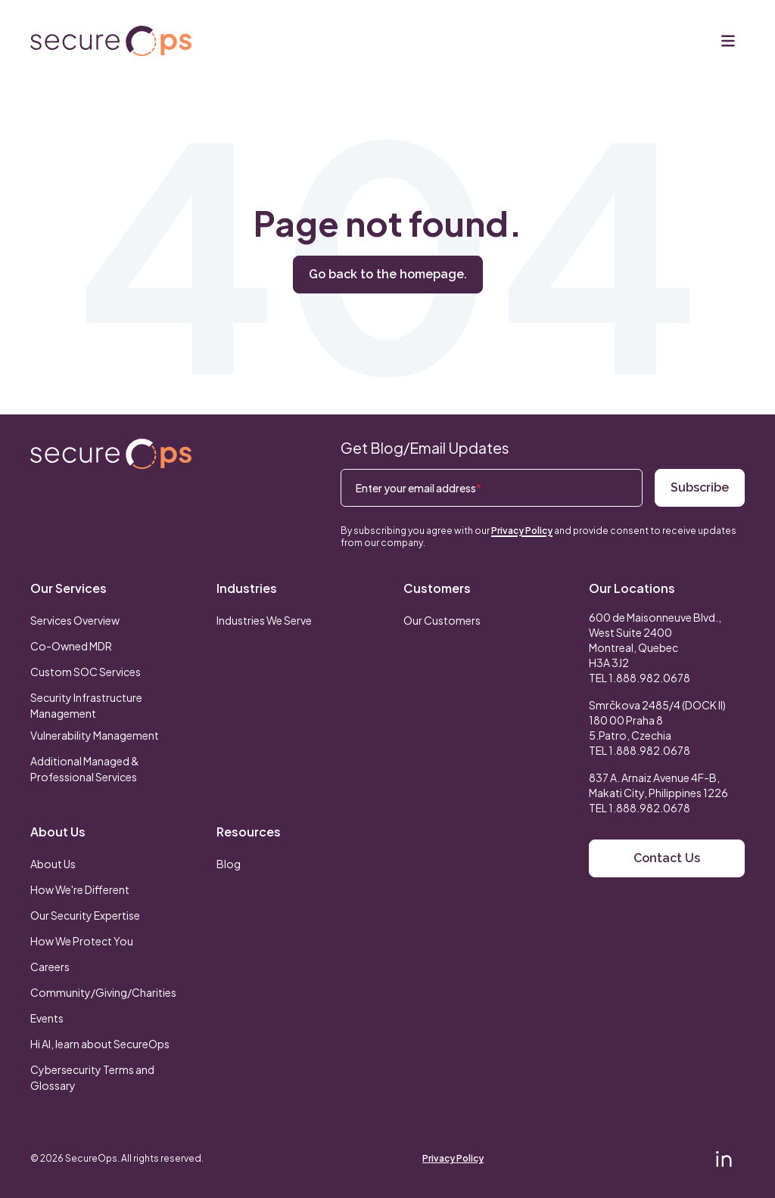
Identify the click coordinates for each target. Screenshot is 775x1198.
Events (47, 1018)
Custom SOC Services (85, 671)
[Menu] (728, 40)
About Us (58, 832)
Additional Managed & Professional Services (84, 769)
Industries (246, 588)
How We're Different (79, 889)
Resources (248, 832)
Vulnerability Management (94, 735)
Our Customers (442, 620)
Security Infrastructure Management (86, 705)
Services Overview (75, 620)
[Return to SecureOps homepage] (110, 454)
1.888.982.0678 (649, 677)
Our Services (68, 588)
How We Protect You (81, 941)
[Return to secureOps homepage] (110, 41)
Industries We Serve (264, 620)
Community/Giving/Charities (103, 992)
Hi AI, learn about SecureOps (100, 1044)
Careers (50, 966)
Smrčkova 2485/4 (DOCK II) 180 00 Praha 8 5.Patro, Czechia (657, 720)
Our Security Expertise (85, 915)
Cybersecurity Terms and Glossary (92, 1077)
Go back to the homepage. (388, 274)
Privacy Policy (521, 530)
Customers (437, 588)
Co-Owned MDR (71, 646)
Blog (228, 864)
